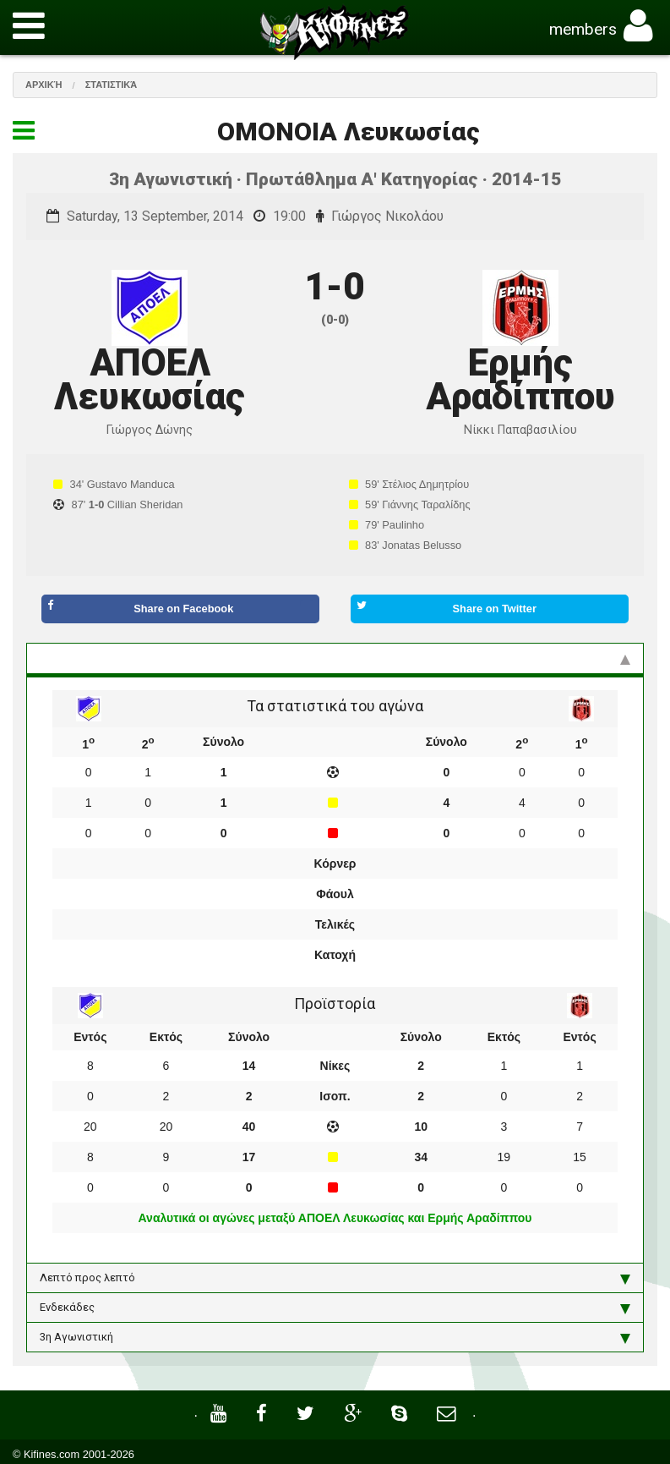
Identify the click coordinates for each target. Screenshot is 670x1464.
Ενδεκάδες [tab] (335, 1307)
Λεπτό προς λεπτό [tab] (335, 1278)
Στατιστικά (111, 85)
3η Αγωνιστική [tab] (335, 1337)
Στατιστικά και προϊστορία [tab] (335, 658)
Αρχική (44, 85)
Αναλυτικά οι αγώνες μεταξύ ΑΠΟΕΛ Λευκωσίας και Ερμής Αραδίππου (335, 1218)
